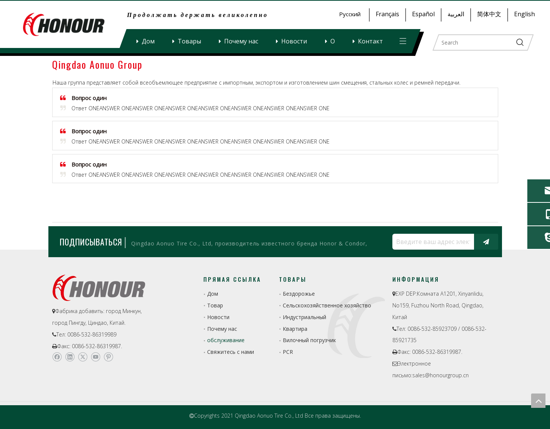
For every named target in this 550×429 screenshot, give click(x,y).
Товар (215, 305)
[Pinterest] (108, 357)
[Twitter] (82, 357)
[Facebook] (57, 357)
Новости (294, 41)
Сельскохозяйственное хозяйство (327, 305)
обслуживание (226, 340)
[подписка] (486, 242)
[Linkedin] (69, 357)
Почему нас (241, 41)
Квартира (295, 328)
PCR (288, 351)
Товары (189, 41)
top (538, 401)
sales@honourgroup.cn (440, 375)
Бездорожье (299, 293)
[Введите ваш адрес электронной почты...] (431, 242)
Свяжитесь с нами (230, 351)
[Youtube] (95, 357)
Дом (148, 41)
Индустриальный (304, 317)
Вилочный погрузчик (309, 340)
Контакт (370, 41)
